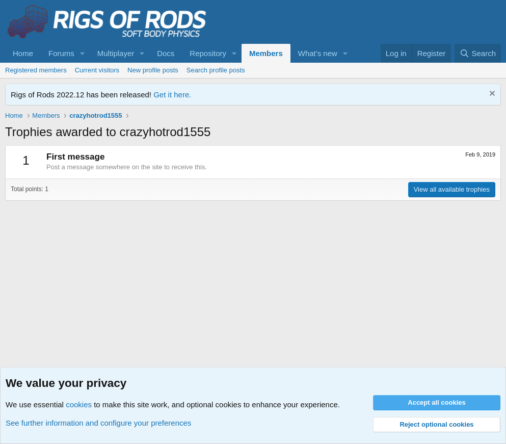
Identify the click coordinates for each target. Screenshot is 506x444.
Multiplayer (116, 53)
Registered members (36, 70)
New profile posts (152, 70)
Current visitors (97, 70)
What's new (317, 53)
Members (266, 53)
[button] (82, 53)
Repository (208, 53)
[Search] (478, 53)
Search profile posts (216, 70)
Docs (165, 53)
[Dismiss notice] (491, 94)
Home (23, 53)
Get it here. (172, 94)
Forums (61, 53)
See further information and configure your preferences (98, 423)
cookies (79, 404)
